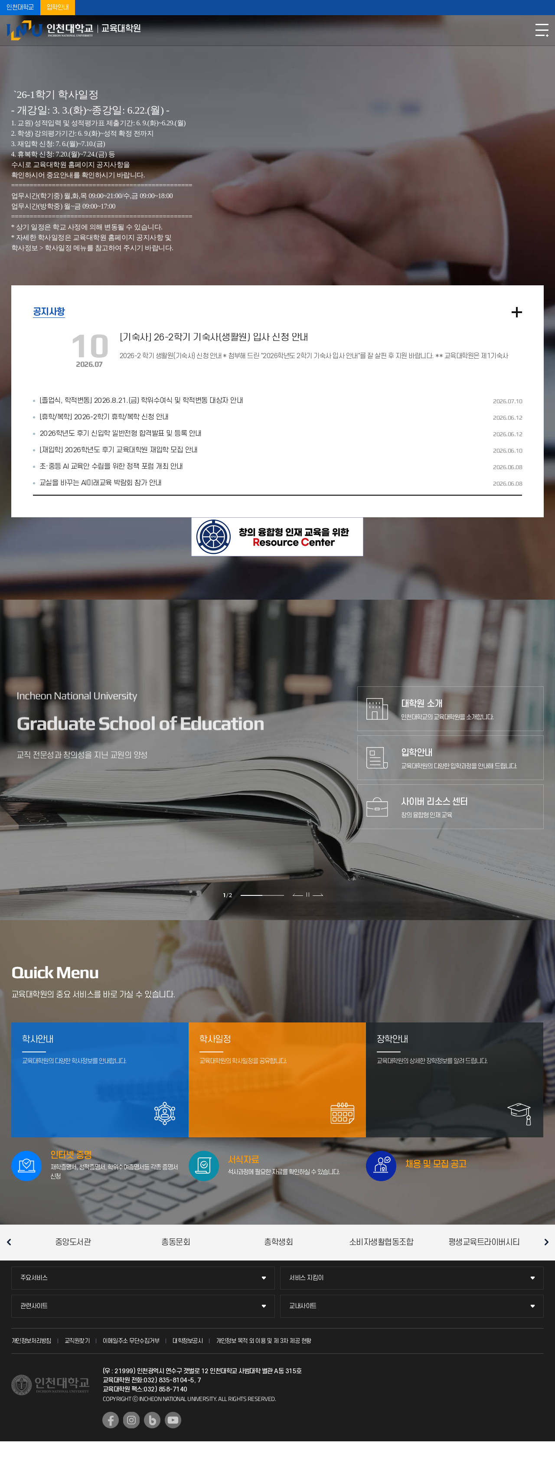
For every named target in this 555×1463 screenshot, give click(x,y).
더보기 (517, 312)
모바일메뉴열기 (542, 30)
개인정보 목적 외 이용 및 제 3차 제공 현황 (263, 1341)
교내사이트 (303, 1306)
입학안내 (58, 7)
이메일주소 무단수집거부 (131, 1341)
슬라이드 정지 (308, 894)
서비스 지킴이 (306, 1278)
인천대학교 (20, 7)
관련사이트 (34, 1306)
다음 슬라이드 (317, 894)
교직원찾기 (77, 1341)
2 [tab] (273, 895)
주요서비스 (34, 1278)
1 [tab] (251, 895)
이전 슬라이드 (298, 894)
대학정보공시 (187, 1341)
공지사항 (49, 312)
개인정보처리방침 (31, 1341)
